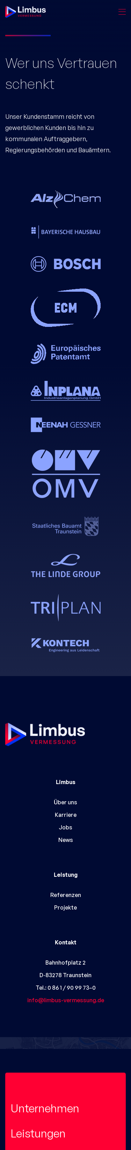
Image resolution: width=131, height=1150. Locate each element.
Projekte (65, 907)
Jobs (65, 827)
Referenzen (65, 894)
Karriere (66, 814)
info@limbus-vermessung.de (65, 1000)
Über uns (65, 802)
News (65, 839)
